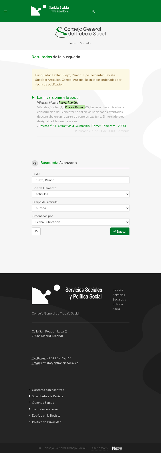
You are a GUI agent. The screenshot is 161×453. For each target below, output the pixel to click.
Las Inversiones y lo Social (58, 97)
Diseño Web (99, 448)
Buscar (120, 231)
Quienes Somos (43, 402)
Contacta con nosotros (48, 390)
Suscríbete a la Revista (47, 396)
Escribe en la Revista (46, 415)
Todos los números (45, 409)
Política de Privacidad (46, 422)
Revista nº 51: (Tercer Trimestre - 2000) (82, 126)
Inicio (73, 43)
